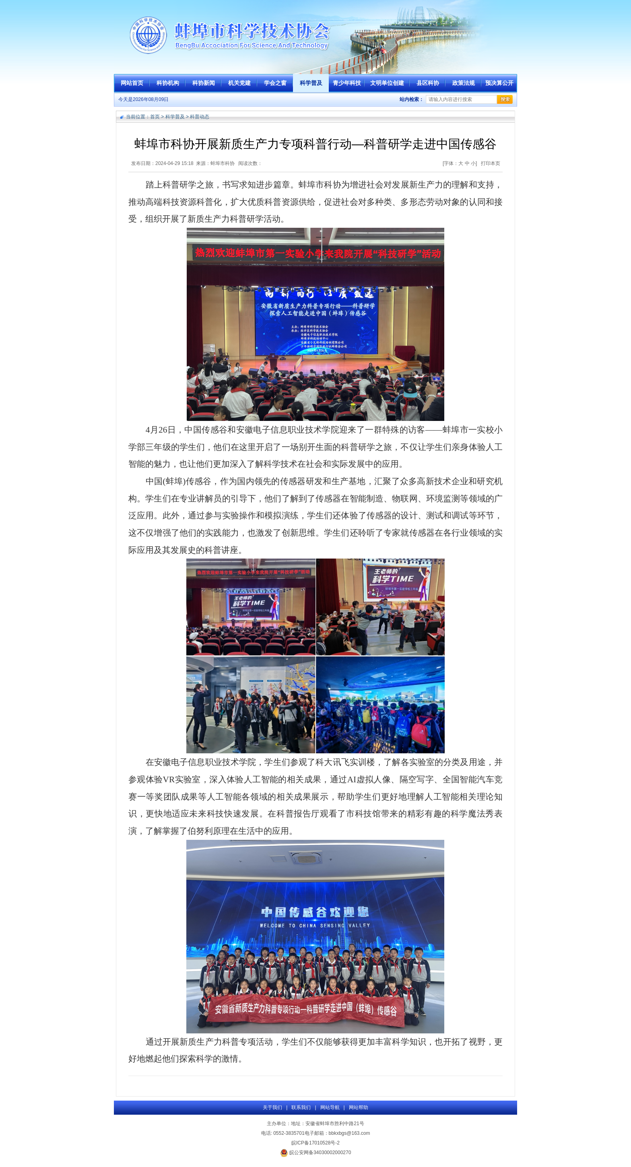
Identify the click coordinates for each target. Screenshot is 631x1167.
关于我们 (272, 1107)
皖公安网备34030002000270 (315, 1152)
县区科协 (428, 83)
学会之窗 (275, 83)
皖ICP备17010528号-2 (315, 1143)
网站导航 (330, 1107)
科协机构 (168, 83)
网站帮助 (358, 1107)
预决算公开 (499, 83)
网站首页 (132, 83)
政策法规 (463, 83)
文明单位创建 (387, 83)
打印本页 (490, 163)
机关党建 (239, 83)
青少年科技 (347, 83)
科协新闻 (203, 83)
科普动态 (199, 117)
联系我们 (301, 1107)
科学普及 (311, 83)
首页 (155, 117)
